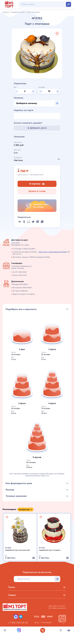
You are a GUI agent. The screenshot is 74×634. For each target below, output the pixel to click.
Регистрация (46, 622)
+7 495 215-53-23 (18, 622)
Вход (37, 622)
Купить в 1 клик (37, 191)
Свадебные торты (18, 12)
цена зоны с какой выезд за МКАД (52, 252)
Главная (6, 12)
